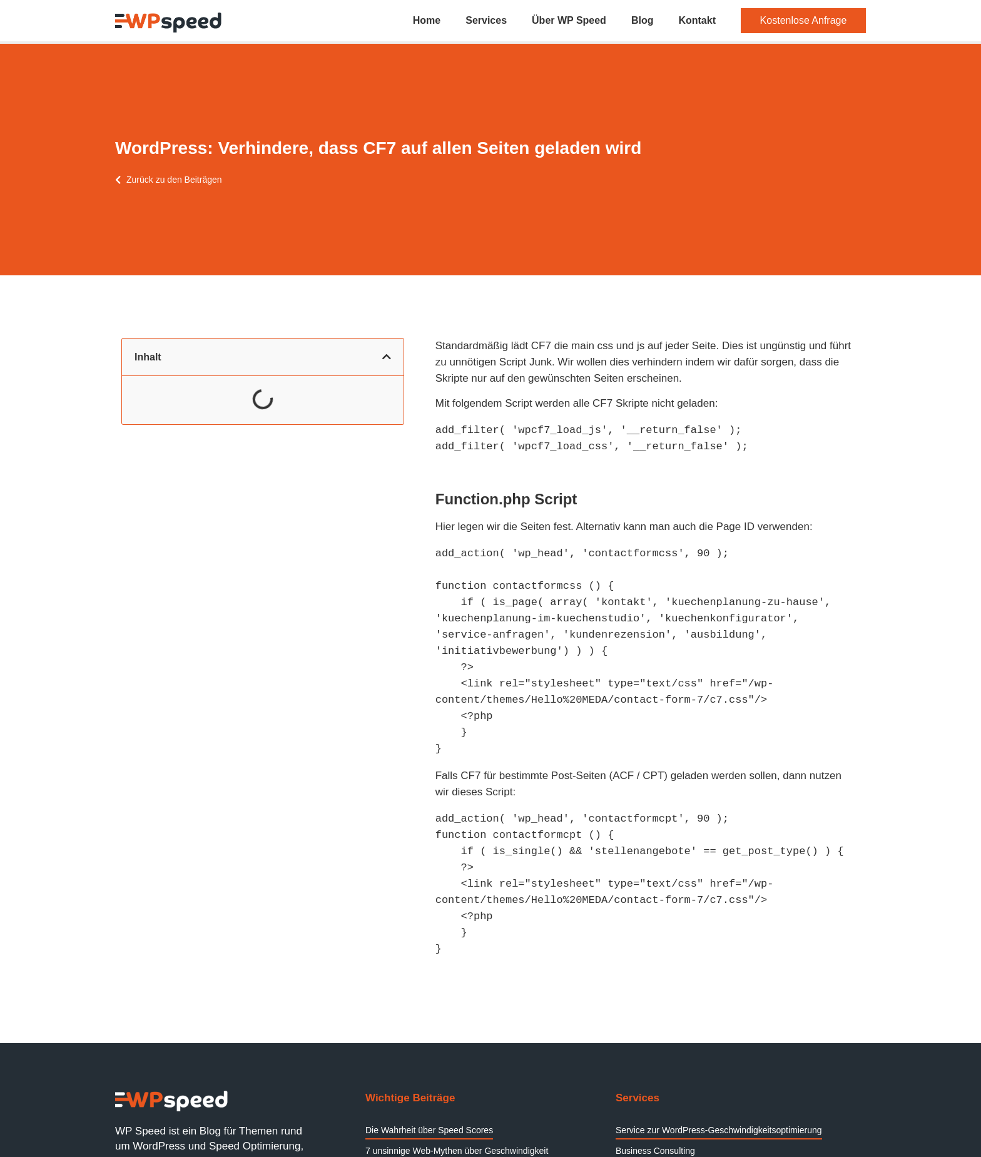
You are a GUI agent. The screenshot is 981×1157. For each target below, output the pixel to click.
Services (486, 20)
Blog (642, 20)
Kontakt (697, 20)
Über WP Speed (569, 20)
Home (426, 20)
